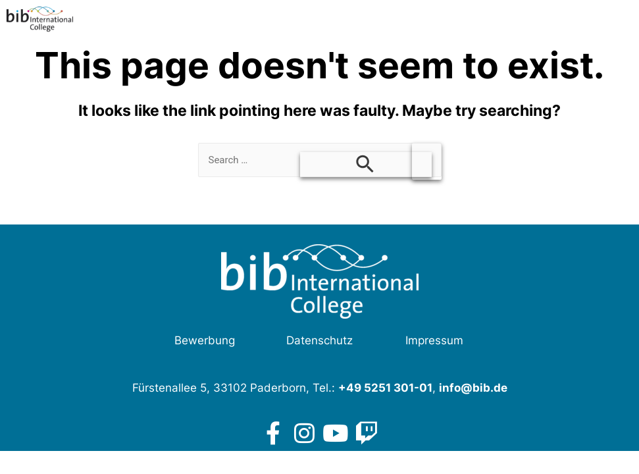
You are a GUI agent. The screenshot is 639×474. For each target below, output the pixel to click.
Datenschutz (319, 340)
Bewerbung (204, 340)
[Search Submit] (366, 164)
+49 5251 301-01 (385, 387)
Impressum (434, 340)
